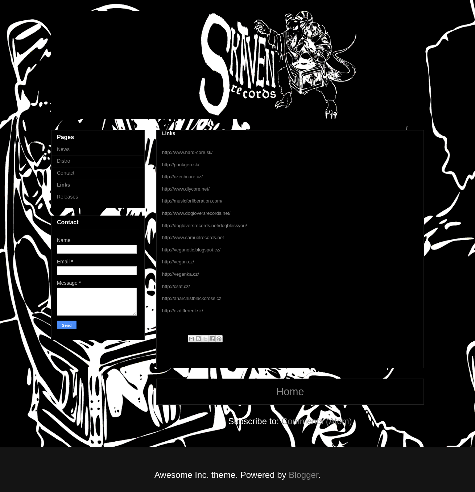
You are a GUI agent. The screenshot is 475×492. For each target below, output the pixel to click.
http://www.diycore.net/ (186, 189)
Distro (63, 161)
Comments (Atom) (316, 421)
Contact (65, 173)
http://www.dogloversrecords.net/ (196, 213)
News (63, 149)
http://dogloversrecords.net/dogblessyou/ (204, 225)
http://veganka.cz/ (180, 274)
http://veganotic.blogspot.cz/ (191, 250)
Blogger (303, 475)
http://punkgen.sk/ (180, 164)
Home (290, 391)
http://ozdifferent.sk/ (182, 310)
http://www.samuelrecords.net (193, 237)
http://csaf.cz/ (176, 286)
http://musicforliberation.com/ (192, 201)
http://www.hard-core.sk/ (187, 152)
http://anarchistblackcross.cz (191, 298)
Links (63, 185)
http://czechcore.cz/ (182, 176)
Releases (67, 197)
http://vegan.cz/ (178, 261)
